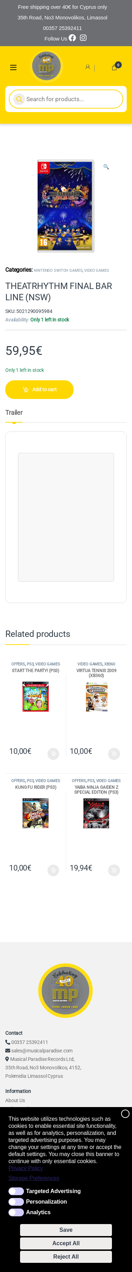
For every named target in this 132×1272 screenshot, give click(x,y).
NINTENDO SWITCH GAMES (58, 270)
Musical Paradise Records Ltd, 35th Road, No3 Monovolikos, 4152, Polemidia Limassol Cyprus (43, 1067)
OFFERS (18, 664)
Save (66, 1230)
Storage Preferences (33, 1178)
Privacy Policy (25, 1168)
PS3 (30, 664)
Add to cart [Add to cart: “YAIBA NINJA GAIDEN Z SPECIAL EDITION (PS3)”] (114, 871)
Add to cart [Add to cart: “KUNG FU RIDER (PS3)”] (53, 871)
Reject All (65, 1257)
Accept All (66, 1243)
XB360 (109, 664)
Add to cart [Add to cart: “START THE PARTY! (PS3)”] (53, 754)
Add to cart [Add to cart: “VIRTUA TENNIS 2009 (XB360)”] (114, 754)
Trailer (14, 413)
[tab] (14, 416)
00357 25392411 (29, 1042)
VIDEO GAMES (96, 270)
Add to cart (44, 389)
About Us (15, 1100)
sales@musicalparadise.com (42, 1050)
